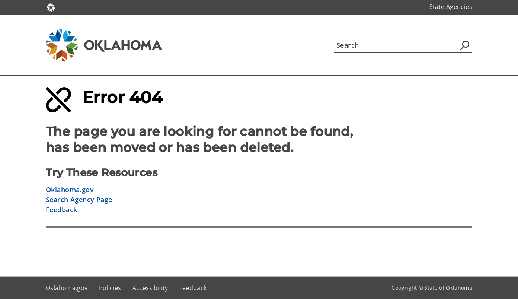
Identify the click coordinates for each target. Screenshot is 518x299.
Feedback (61, 209)
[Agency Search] (464, 45)
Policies (110, 288)
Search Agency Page (79, 199)
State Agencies (450, 7)
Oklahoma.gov (71, 189)
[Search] (403, 45)
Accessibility (150, 288)
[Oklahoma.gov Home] (51, 6)
